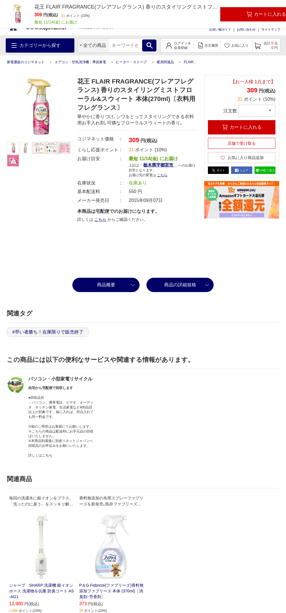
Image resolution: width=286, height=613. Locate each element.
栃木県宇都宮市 (158, 164)
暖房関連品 (165, 62)
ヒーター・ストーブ (131, 62)
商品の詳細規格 (180, 284)
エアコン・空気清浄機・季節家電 (80, 62)
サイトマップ (270, 29)
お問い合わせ (246, 29)
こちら (162, 175)
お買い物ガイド (220, 29)
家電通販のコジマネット (26, 62)
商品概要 (106, 284)
